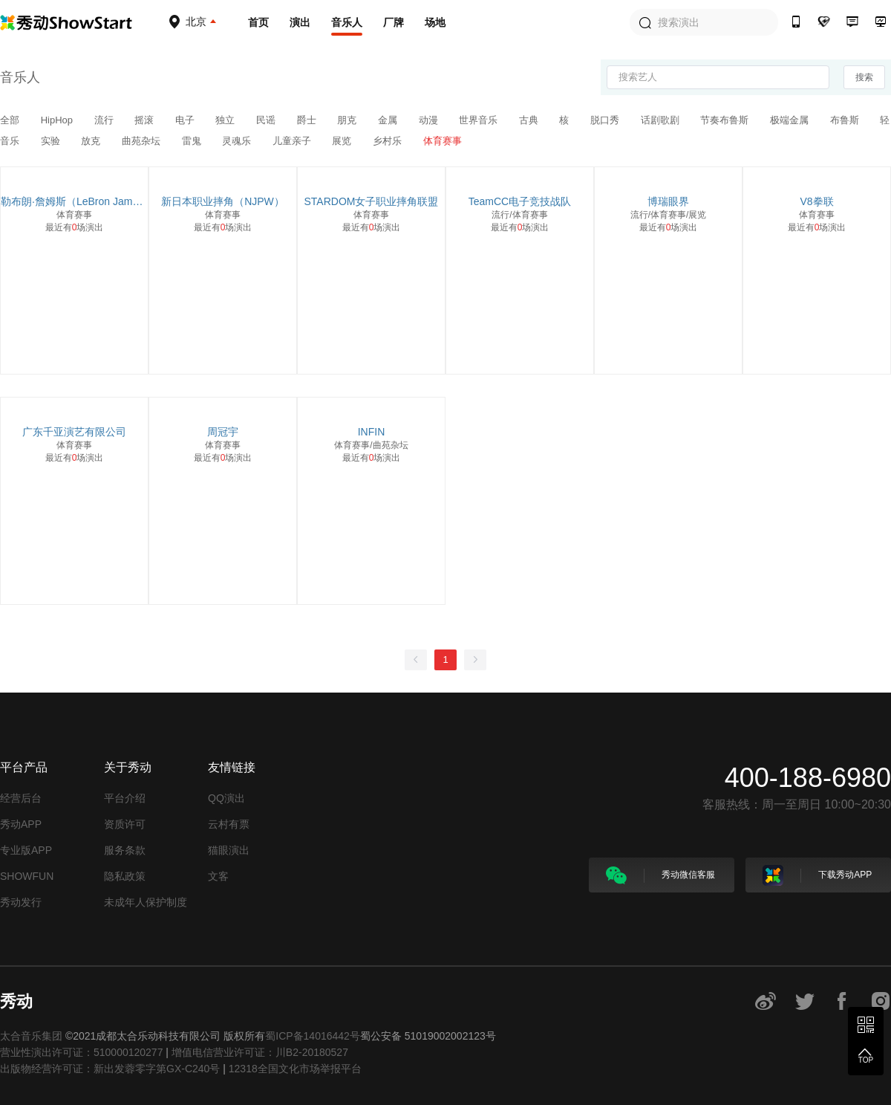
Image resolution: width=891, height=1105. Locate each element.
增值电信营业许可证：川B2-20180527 (260, 1052)
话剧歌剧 (661, 120)
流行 (105, 120)
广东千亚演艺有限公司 (74, 432)
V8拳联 (816, 201)
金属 (389, 120)
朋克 (348, 120)
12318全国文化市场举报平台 (295, 1069)
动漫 (430, 120)
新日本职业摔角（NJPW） (222, 201)
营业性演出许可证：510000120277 (81, 1052)
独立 (226, 120)
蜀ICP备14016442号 (312, 1036)
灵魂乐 (238, 140)
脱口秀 (606, 120)
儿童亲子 (293, 140)
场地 (435, 22)
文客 (218, 876)
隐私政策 (125, 876)
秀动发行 (21, 902)
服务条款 (125, 850)
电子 (186, 120)
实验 (52, 140)
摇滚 (145, 120)
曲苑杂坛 (142, 140)
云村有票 (228, 824)
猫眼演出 (228, 850)
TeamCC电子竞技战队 (520, 201)
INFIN (371, 432)
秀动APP (21, 824)
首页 (258, 22)
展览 (343, 140)
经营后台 (21, 798)
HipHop (58, 120)
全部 (11, 120)
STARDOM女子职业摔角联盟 (371, 201)
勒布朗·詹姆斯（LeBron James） (74, 201)
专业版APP (26, 850)
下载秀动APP (817, 875)
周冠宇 (222, 432)
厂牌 (393, 22)
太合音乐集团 (31, 1036)
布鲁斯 (846, 120)
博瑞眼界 (668, 201)
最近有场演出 (74, 227)
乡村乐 (389, 140)
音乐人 (346, 22)
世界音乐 (479, 120)
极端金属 (791, 120)
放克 (92, 140)
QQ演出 (226, 798)
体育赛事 (442, 140)
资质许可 (125, 824)
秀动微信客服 (660, 875)
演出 (300, 22)
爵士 (308, 120)
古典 (530, 120)
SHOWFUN (26, 876)
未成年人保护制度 (145, 902)
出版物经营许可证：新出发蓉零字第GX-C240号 (110, 1069)
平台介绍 (125, 798)
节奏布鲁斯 (725, 120)
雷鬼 (193, 140)
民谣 (267, 120)
